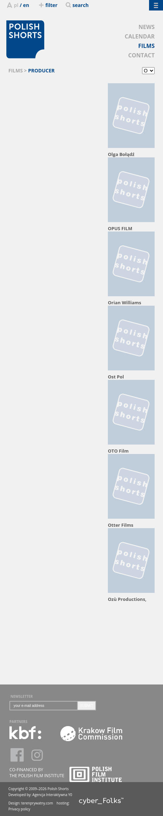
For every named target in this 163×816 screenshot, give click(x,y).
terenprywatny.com (37, 803)
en (26, 5)
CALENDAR (140, 36)
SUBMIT (86, 706)
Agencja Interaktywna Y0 (52, 794)
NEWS (147, 27)
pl (16, 5)
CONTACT (141, 55)
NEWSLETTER (21, 696)
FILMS (146, 46)
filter (47, 5)
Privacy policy (19, 809)
